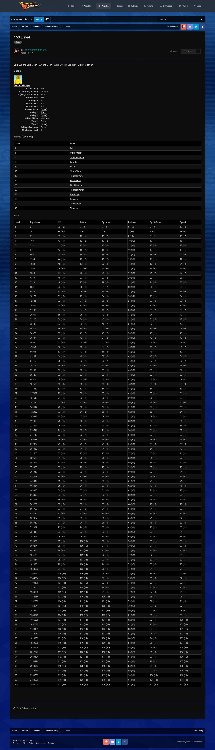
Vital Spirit (45, 118)
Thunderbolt (75, 203)
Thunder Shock (77, 157)
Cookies (51, 743)
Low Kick (74, 162)
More (198, 7)
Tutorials (148, 7)
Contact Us (40, 743)
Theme (16, 743)
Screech (74, 199)
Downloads (182, 7)
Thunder (74, 208)
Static (43, 112)
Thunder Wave (76, 176)
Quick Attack (76, 153)
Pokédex (119, 7)
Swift (72, 167)
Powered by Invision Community (189, 742)
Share (174, 51)
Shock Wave (76, 171)
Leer (72, 148)
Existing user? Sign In (21, 19)
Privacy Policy (28, 743)
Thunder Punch (77, 190)
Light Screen (76, 185)
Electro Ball (75, 180)
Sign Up (39, 19)
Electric (44, 121)
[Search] (167, 19)
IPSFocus (28, 740)
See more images (22, 85)
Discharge (74, 194)
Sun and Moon (45, 65)
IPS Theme (17, 740)
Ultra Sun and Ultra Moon (25, 65)
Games (134, 7)
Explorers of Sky (85, 65)
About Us (102, 7)
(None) (44, 109)
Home (87, 7)
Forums (164, 7)
